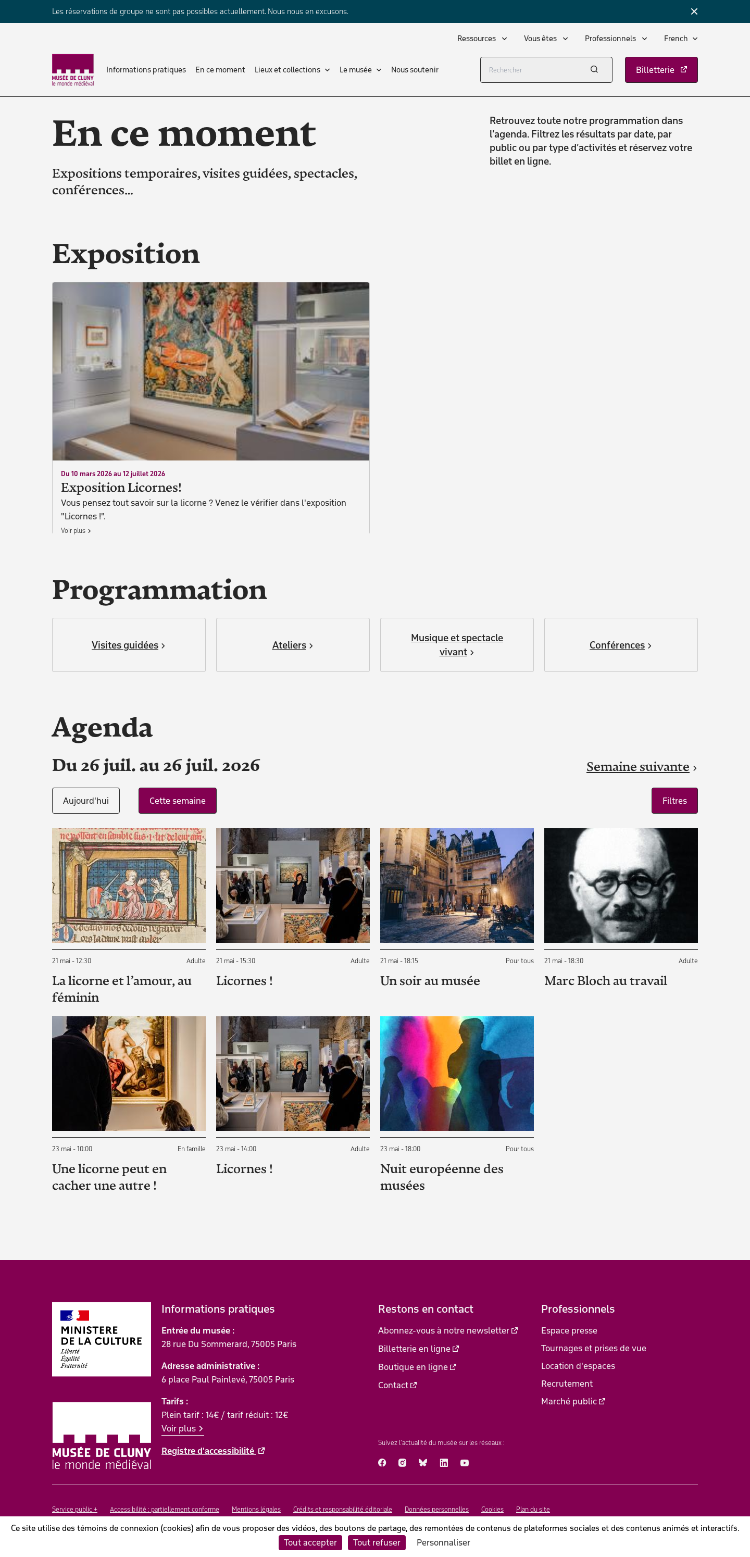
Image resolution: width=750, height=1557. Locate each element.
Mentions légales (256, 1509)
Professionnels (611, 38)
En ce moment (220, 69)
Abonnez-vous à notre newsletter (443, 1330)
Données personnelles (437, 1509)
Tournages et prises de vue (593, 1348)
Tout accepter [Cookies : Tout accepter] (310, 1542)
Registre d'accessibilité (208, 1451)
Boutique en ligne (413, 1367)
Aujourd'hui (86, 800)
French (676, 38)
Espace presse (569, 1330)
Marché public (569, 1401)
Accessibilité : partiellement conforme (164, 1509)
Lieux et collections (287, 69)
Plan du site (533, 1509)
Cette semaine (177, 800)
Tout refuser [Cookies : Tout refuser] (377, 1542)
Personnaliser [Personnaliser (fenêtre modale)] (443, 1542)
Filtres (674, 800)
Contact (393, 1385)
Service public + (74, 1509)
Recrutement (567, 1383)
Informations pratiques (146, 69)
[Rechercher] (546, 70)
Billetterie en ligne (414, 1348)
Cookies (492, 1509)
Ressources (477, 38)
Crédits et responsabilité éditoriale (342, 1509)
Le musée (356, 69)
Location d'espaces (578, 1366)
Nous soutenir (415, 69)
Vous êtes (541, 38)
